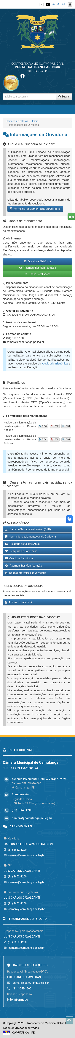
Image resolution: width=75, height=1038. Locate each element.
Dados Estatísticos (37, 274)
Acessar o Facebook (18, 602)
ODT (66, 426)
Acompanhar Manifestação (37, 267)
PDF (54, 426)
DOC (43, 426)
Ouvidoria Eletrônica (37, 261)
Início (35, 121)
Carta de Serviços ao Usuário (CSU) (28, 529)
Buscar (64, 96)
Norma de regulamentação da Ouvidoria (35, 208)
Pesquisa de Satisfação (21, 551)
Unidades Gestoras (17, 121)
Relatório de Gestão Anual (22, 543)
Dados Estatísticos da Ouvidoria (25, 572)
